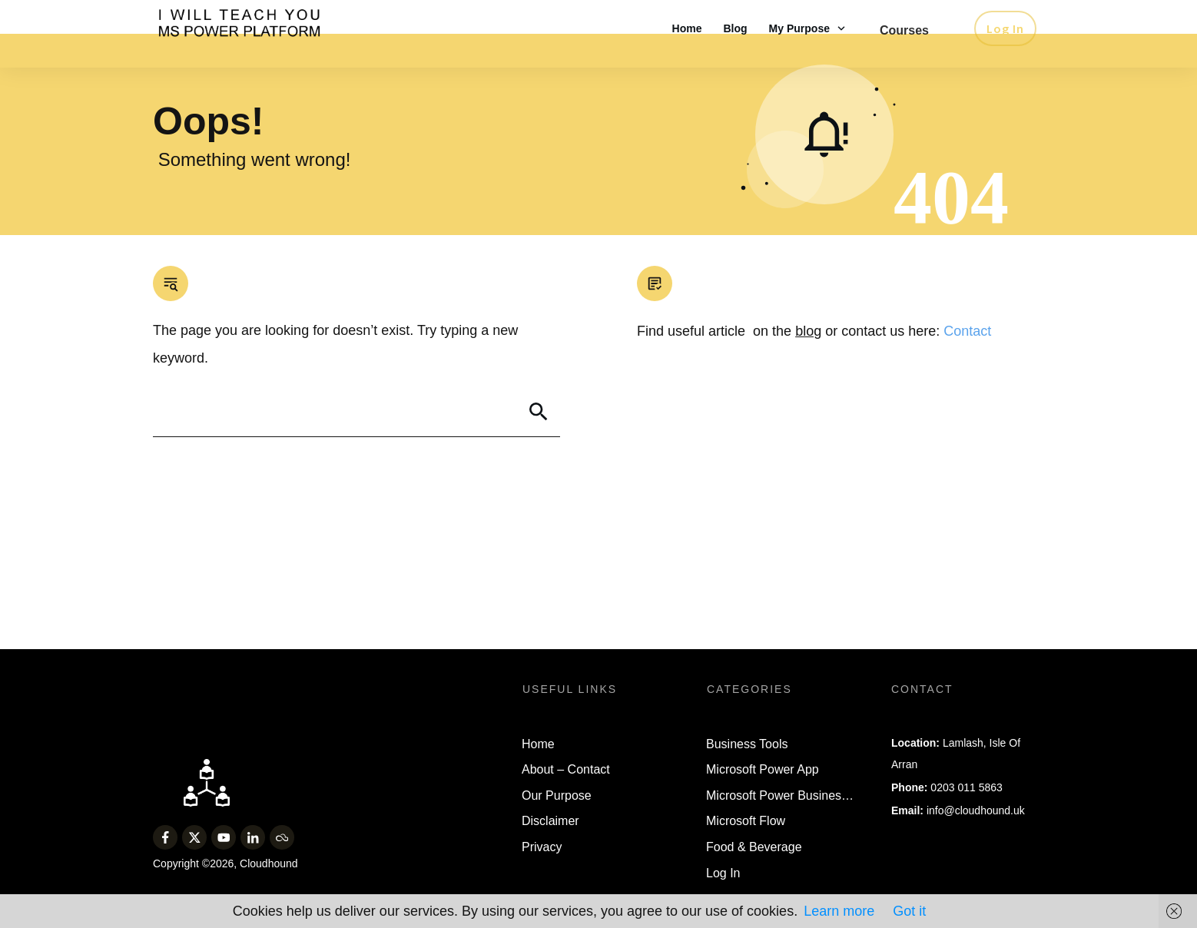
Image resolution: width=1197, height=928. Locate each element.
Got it (909, 911)
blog (808, 365)
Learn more (839, 911)
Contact (967, 365)
